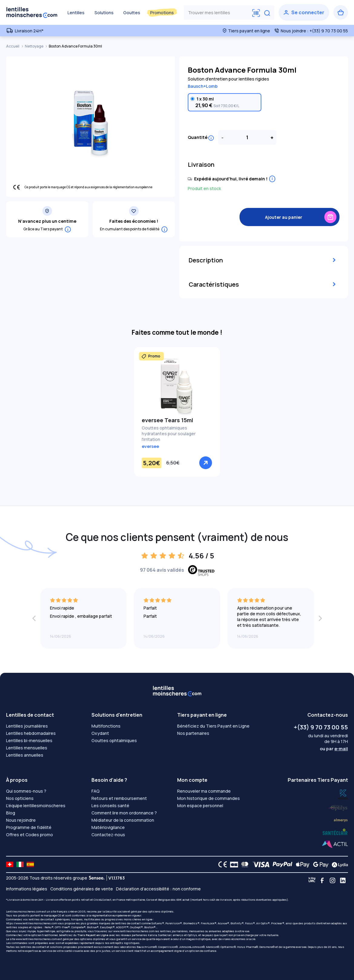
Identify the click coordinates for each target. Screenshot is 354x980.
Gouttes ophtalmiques (114, 740)
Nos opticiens (20, 798)
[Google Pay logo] (319, 864)
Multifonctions (106, 726)
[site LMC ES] (30, 864)
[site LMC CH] (9, 864)
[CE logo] (221, 864)
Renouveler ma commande (204, 791)
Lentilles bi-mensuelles (29, 740)
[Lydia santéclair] (340, 819)
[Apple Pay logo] (301, 864)
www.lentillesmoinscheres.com (133, 931)
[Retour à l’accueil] (32, 12)
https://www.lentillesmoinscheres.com (31, 923)
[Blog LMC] (312, 880)
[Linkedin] (342, 880)
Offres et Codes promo (29, 834)
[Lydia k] (338, 807)
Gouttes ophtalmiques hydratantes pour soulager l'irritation (169, 433)
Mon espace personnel (200, 805)
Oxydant (100, 733)
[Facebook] (322, 880)
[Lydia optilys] (343, 794)
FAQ (95, 791)
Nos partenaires (193, 733)
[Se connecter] (304, 12)
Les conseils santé (110, 805)
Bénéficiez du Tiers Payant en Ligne (213, 726)
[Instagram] (332, 880)
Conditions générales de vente (81, 889)
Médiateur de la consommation (122, 820)
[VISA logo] (259, 864)
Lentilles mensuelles (26, 748)
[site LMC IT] (20, 864)
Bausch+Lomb (203, 86)
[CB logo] (232, 864)
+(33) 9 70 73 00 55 (321, 727)
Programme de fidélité (28, 827)
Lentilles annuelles (24, 755)
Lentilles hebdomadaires (31, 733)
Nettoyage (34, 46)
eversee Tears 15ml (167, 420)
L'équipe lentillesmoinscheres (35, 805)
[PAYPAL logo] (281, 864)
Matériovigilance (108, 827)
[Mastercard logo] (243, 864)
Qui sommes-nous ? (26, 791)
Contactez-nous (108, 834)
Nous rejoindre (21, 820)
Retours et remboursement (119, 798)
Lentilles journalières (27, 726)
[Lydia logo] (338, 864)
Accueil (13, 46)
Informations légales (26, 889)
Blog (10, 813)
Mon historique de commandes (208, 798)
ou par (334, 748)
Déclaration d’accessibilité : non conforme (158, 889)
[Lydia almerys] (335, 832)
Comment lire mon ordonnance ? (124, 813)
